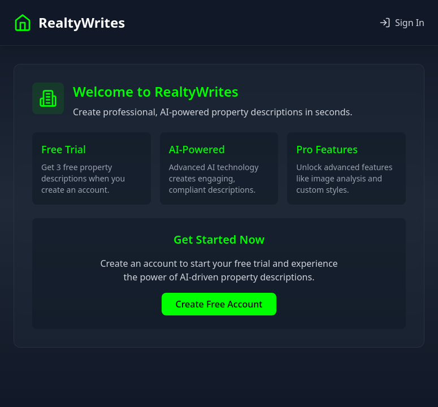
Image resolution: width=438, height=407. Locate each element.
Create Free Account (218, 304)
